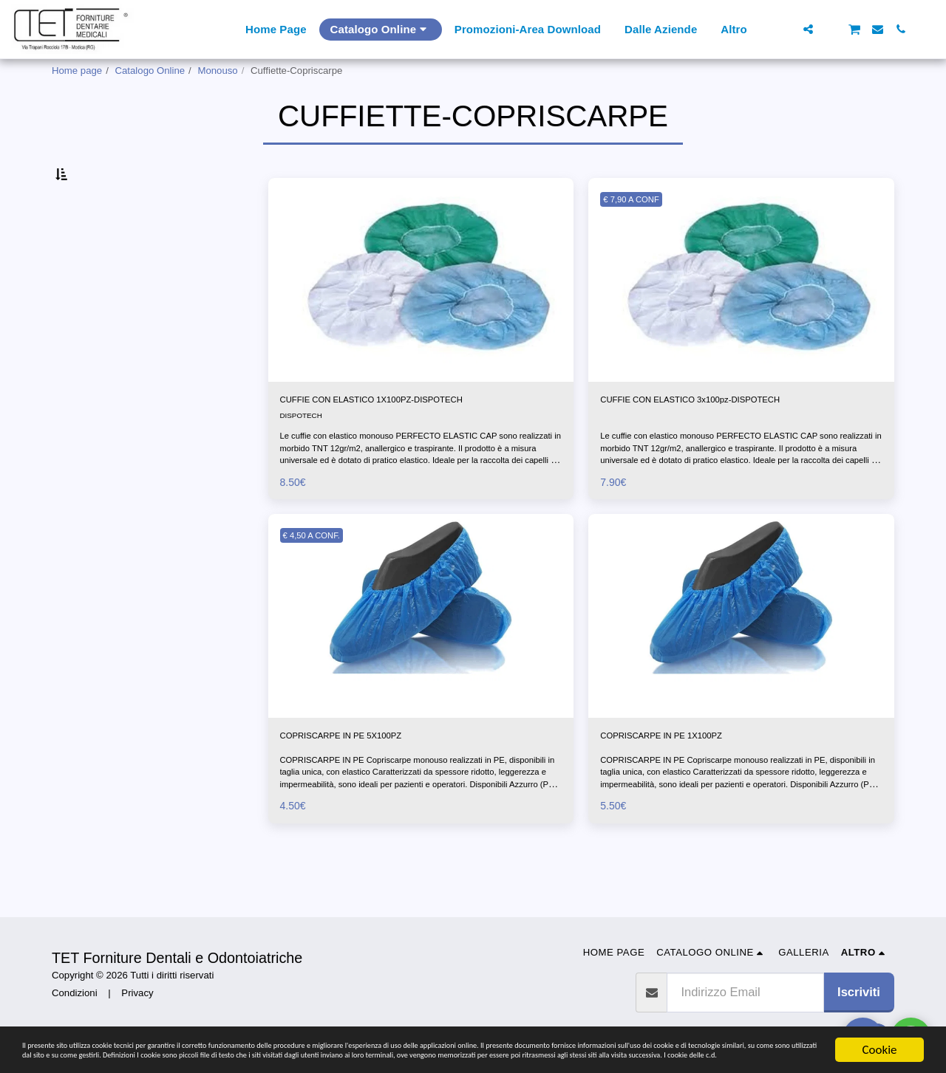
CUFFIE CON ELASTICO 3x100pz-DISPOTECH (731, 436)
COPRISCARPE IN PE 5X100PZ (369, 778)
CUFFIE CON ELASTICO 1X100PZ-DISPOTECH (414, 436)
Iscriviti (858, 991)
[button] (785, 29)
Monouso (217, 70)
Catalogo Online (150, 70)
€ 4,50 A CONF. (319, 575)
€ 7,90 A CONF (639, 233)
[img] (421, 314)
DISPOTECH (305, 454)
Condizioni (75, 992)
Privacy (137, 992)
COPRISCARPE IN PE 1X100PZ (689, 778)
